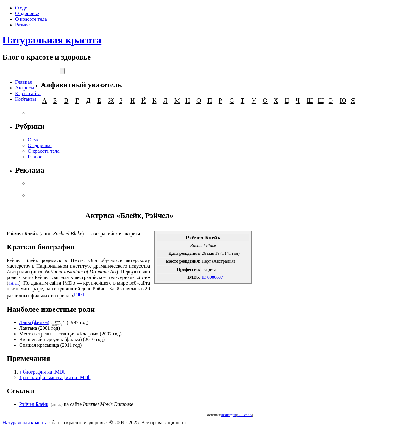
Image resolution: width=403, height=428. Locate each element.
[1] (76, 294)
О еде (21, 7)
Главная (23, 82)
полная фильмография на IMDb (56, 377)
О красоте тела (31, 19)
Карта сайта (28, 93)
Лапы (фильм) (34, 322)
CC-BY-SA (244, 415)
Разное (22, 24)
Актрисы (24, 87)
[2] (81, 294)
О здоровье (27, 13)
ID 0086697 (212, 277)
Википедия (228, 415)
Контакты (25, 99)
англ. (13, 283)
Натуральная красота (52, 40)
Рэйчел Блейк (33, 404)
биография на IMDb (44, 371)
